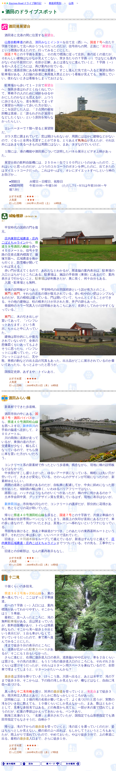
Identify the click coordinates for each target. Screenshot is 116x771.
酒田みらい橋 (19, 398)
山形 (71, 3)
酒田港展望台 (19, 26)
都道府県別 (55, 3)
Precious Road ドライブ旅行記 (25, 3)
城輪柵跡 (16, 216)
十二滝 (14, 577)
